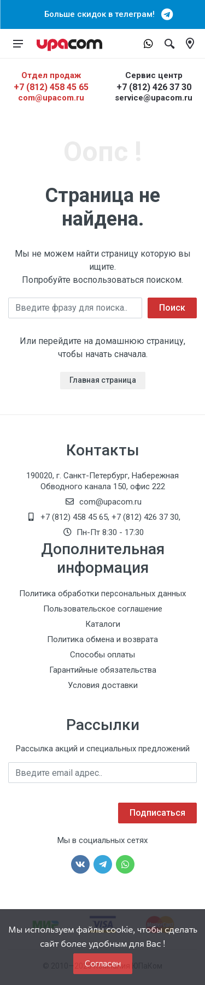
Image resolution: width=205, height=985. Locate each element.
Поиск (172, 307)
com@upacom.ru (51, 98)
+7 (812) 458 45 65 (51, 87)
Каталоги (102, 624)
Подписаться (157, 813)
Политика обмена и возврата (102, 639)
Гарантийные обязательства (102, 670)
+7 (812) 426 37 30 (153, 87)
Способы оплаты (102, 655)
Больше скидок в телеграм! (102, 14)
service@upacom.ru (153, 98)
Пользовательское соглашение (102, 609)
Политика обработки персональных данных (102, 593)
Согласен (103, 963)
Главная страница (102, 380)
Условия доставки (103, 685)
